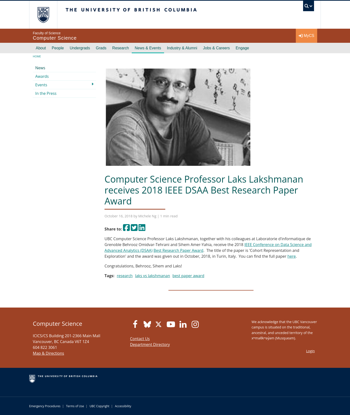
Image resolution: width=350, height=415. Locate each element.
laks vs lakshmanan (152, 275)
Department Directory (150, 344)
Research (120, 48)
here (291, 256)
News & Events (148, 48)
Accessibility (123, 406)
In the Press (46, 93)
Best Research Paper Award (178, 250)
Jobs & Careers (216, 48)
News (40, 68)
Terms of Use (75, 406)
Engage (242, 48)
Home (37, 56)
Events (41, 85)
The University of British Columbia (43, 15)
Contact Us (140, 338)
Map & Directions (48, 353)
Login (310, 351)
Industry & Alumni (182, 48)
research (125, 275)
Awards (42, 76)
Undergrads (80, 48)
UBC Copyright (99, 406)
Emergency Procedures (45, 406)
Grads (101, 48)
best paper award (188, 275)
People (58, 48)
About (41, 48)
